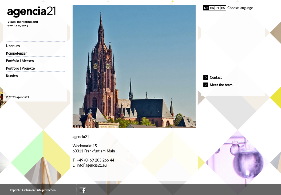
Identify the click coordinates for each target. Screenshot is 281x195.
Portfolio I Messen (20, 61)
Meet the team (221, 85)
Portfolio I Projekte (20, 68)
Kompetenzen (16, 53)
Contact (216, 77)
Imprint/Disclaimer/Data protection (33, 190)
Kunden (12, 76)
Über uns (13, 46)
